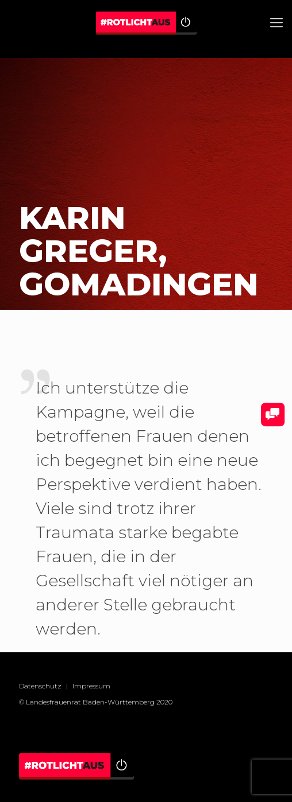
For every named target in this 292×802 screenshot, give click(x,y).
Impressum (91, 686)
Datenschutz (40, 686)
